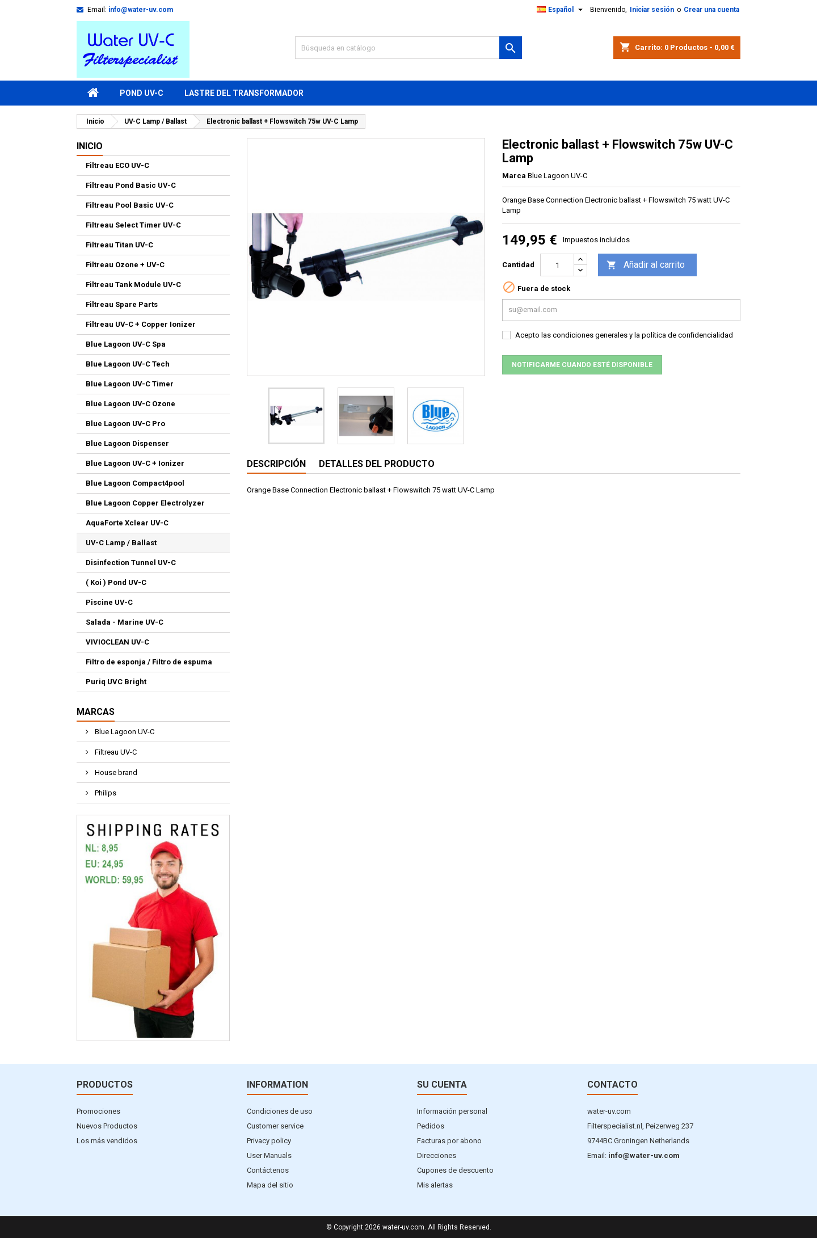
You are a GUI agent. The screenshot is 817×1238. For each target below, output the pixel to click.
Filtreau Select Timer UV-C (133, 225)
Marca (514, 175)
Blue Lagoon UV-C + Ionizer (135, 463)
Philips (104, 793)
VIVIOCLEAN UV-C (117, 642)
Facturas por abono (449, 1140)
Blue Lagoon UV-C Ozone (130, 403)
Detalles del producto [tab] (377, 463)
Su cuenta (442, 1084)
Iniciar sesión (652, 10)
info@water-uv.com (140, 10)
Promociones (98, 1111)
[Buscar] (408, 47)
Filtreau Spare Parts (122, 304)
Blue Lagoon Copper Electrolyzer (145, 503)
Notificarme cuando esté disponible (582, 365)
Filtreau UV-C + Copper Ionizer (141, 324)
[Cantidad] (557, 265)
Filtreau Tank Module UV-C (133, 284)
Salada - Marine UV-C (124, 622)
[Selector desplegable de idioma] (561, 9)
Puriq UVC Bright (116, 681)
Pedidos (430, 1126)
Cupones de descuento (455, 1170)
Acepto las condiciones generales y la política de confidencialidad (624, 335)
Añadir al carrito (646, 265)
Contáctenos (268, 1170)
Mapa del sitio (270, 1185)
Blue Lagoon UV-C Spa (126, 344)
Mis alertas (435, 1185)
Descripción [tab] (276, 463)
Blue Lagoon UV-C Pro (125, 423)
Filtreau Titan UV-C (119, 245)
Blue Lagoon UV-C (123, 731)
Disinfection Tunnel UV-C (131, 562)
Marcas (96, 711)
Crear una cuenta (711, 10)
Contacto (612, 1084)
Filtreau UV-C (115, 752)
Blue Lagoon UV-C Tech (128, 364)
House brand (115, 772)
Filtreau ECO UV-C (117, 165)
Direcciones (436, 1155)
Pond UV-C (141, 93)
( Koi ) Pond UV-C (116, 582)
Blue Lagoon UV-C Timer (130, 384)
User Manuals (269, 1155)
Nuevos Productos (107, 1126)
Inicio (90, 146)
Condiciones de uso (280, 1111)
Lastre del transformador (244, 93)
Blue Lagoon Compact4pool (135, 483)
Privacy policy (269, 1140)
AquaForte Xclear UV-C (127, 523)
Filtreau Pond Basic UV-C (131, 185)
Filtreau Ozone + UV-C (125, 264)
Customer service (275, 1126)
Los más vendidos (107, 1140)
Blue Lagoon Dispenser (127, 443)
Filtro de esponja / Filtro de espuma (149, 662)
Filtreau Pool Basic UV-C (130, 205)
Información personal (452, 1111)
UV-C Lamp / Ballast (121, 542)
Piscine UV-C (109, 602)
